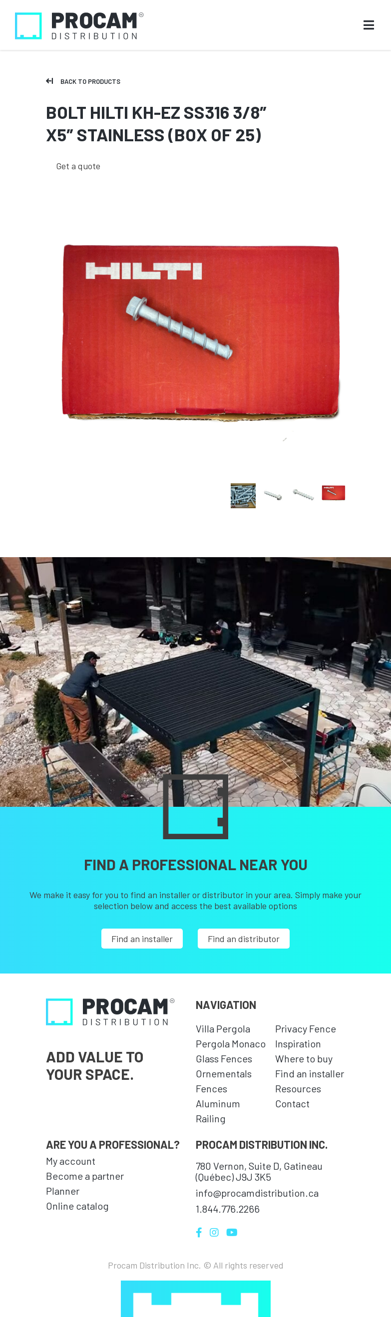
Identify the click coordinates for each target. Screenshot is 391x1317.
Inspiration (298, 1043)
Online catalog (77, 1206)
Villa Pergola (223, 1028)
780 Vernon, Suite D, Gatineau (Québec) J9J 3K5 (259, 1171)
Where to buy (304, 1058)
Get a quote (78, 165)
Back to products (83, 81)
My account (70, 1161)
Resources (298, 1088)
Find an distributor (244, 938)
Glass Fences (224, 1058)
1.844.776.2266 (228, 1209)
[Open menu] (368, 25)
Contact (292, 1103)
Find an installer (142, 938)
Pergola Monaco (231, 1043)
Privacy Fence (305, 1028)
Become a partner (85, 1176)
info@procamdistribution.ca (257, 1193)
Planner (62, 1191)
